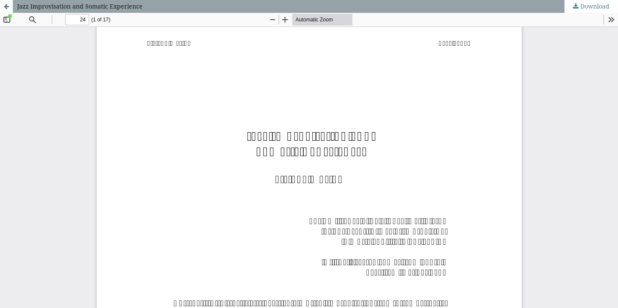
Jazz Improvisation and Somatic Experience (80, 6)
